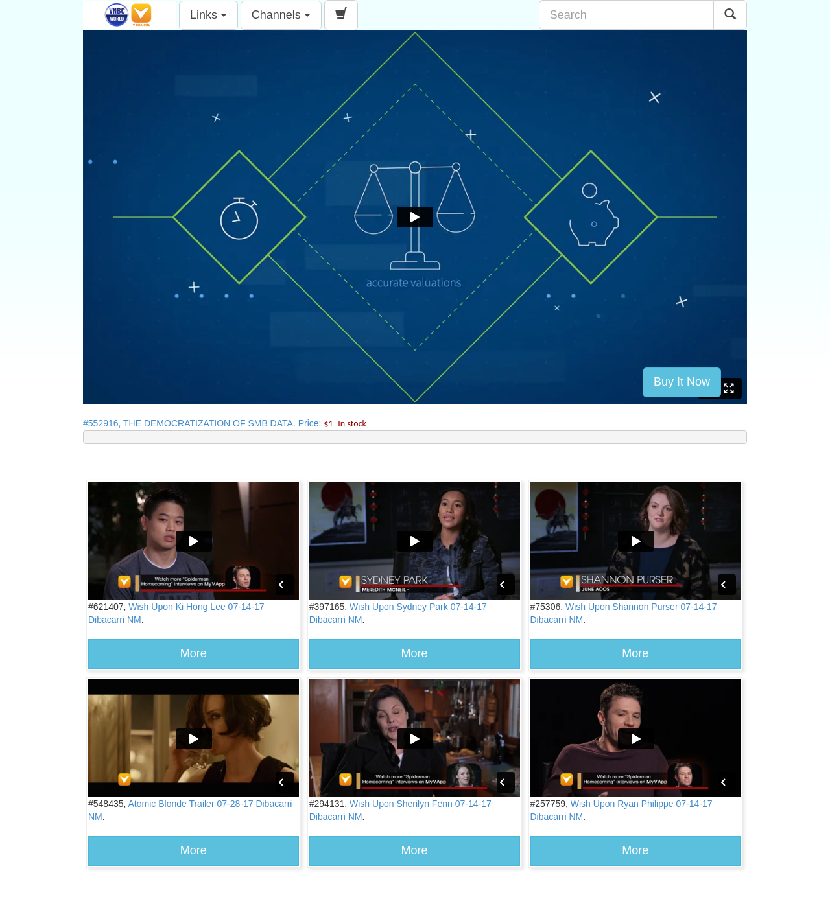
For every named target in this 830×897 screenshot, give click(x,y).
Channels (281, 14)
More (193, 653)
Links (208, 14)
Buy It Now (682, 381)
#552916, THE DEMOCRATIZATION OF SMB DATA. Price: (224, 423)
